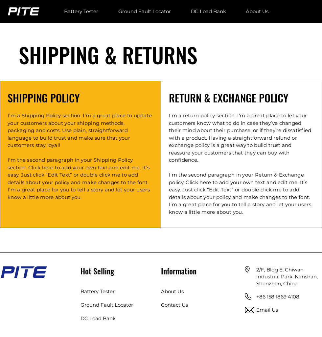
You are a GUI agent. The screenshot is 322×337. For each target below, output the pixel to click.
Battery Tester (97, 291)
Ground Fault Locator (106, 305)
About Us (172, 291)
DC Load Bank (98, 318)
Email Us (267, 310)
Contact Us (174, 305)
